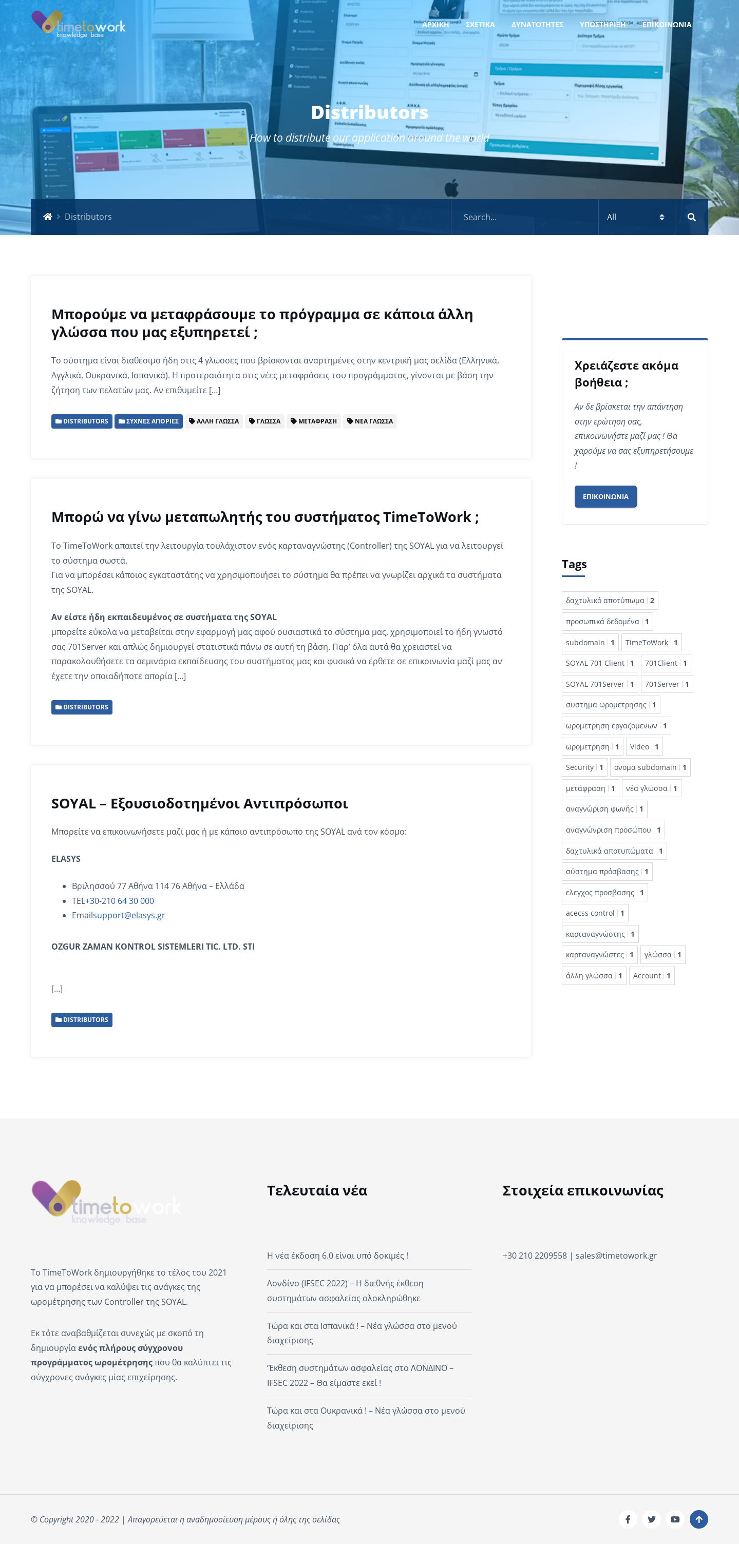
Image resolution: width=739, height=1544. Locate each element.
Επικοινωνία (606, 496)
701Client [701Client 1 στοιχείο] (666, 663)
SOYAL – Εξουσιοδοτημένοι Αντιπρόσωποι (199, 803)
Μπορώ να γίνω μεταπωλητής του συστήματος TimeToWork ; (265, 517)
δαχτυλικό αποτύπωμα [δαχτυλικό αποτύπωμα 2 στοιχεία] (610, 600)
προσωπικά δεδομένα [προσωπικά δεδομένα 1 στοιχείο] (607, 621)
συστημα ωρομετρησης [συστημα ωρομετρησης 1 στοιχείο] (611, 704)
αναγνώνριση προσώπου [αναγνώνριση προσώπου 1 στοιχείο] (613, 830)
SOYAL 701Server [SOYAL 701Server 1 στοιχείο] (600, 684)
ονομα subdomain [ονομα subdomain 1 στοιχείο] (650, 767)
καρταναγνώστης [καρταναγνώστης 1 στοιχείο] (600, 934)
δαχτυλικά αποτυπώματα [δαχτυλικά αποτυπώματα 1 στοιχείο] (614, 851)
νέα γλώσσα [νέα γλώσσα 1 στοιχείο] (651, 788)
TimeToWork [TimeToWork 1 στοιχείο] (652, 642)
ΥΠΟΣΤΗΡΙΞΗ (603, 24)
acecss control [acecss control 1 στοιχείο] (595, 913)
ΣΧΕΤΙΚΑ (480, 24)
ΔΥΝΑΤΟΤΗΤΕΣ (537, 24)
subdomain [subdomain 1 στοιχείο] (590, 642)
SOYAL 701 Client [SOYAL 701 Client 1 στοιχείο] (600, 663)
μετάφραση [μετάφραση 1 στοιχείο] (590, 788)
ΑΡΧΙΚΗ (435, 24)
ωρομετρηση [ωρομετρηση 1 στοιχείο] (592, 746)
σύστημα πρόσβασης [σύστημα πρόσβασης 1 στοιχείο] (607, 871)
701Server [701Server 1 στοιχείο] (667, 684)
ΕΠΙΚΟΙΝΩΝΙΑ (667, 24)
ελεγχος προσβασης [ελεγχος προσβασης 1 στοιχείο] (605, 892)
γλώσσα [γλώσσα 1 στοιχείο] (663, 954)
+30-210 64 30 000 (119, 900)
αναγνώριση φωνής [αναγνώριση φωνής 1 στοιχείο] (604, 809)
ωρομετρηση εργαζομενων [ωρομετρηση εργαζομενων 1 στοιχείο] (616, 725)
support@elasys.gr (129, 915)
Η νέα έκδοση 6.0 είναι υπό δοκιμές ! (337, 1255)
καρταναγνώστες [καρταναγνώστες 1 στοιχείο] (600, 954)
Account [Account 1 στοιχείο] (652, 975)
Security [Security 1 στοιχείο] (584, 767)
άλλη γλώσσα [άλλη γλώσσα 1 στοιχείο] (594, 975)
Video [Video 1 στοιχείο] (644, 746)
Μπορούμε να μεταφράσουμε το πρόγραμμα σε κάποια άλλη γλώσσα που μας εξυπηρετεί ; (262, 323)
